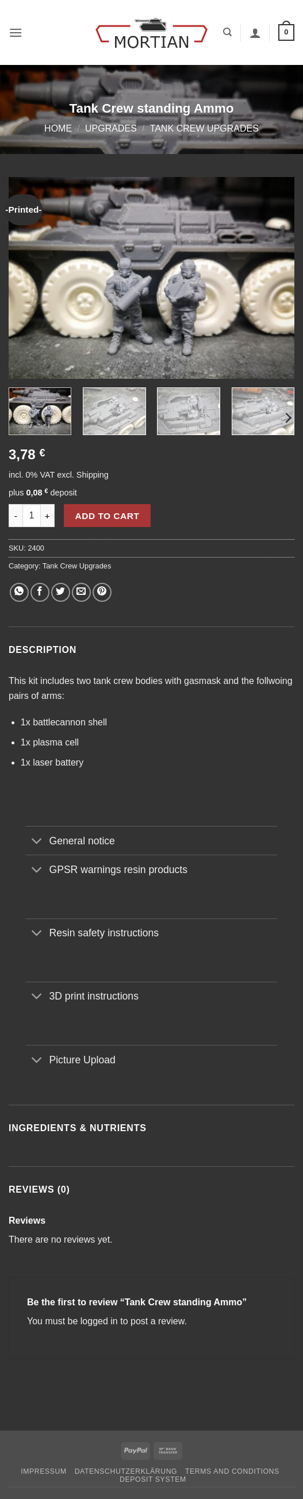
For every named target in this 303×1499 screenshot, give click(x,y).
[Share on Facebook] (39, 592)
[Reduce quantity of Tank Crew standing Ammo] (15, 515)
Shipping (92, 474)
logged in (99, 1321)
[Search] (227, 32)
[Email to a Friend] (81, 592)
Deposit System (153, 1479)
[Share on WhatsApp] (19, 592)
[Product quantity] (31, 515)
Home (58, 128)
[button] (15, 32)
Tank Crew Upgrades (204, 128)
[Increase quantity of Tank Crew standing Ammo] (48, 515)
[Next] (287, 417)
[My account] (255, 32)
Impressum (44, 1471)
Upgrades (111, 128)
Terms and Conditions (232, 1471)
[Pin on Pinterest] (102, 592)
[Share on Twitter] (60, 592)
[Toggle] (37, 841)
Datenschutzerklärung (126, 1471)
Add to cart (107, 516)
